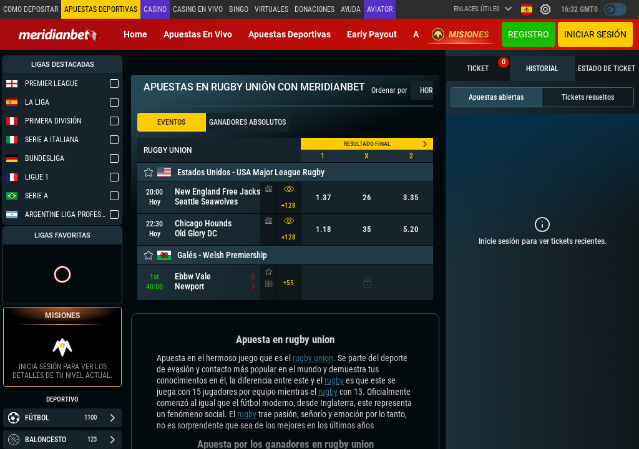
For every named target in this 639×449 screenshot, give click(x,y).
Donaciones (314, 9)
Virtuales (271, 9)
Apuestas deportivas (289, 34)
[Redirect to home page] (59, 34)
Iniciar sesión (595, 34)
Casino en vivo (198, 9)
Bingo (238, 9)
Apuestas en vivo (197, 34)
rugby (334, 380)
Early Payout (372, 34)
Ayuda (351, 9)
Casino (155, 9)
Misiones (460, 34)
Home (135, 34)
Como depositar (30, 9)
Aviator (380, 9)
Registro (528, 34)
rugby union (313, 358)
